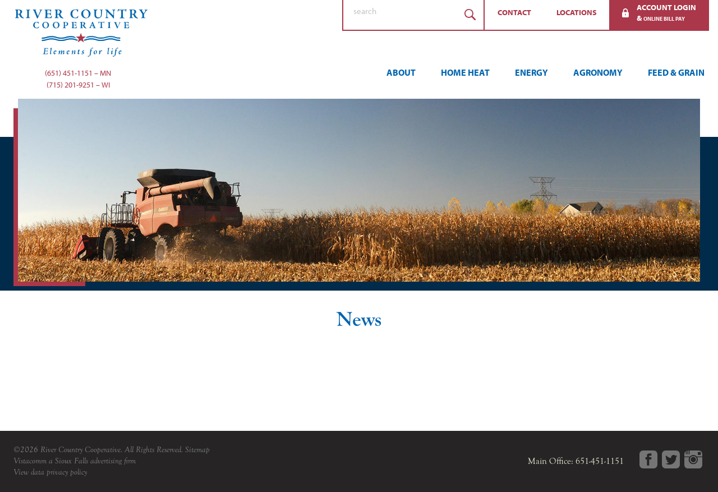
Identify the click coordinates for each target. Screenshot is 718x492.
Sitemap (197, 449)
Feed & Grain (676, 72)
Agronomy (598, 72)
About (401, 72)
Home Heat (465, 72)
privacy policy (67, 472)
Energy (531, 72)
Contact (514, 12)
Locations (576, 12)
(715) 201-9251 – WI (78, 85)
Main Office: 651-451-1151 (576, 461)
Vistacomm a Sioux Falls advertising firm (74, 461)
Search (470, 15)
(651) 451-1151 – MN (78, 73)
